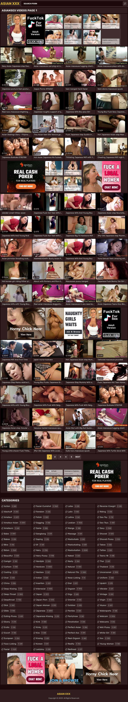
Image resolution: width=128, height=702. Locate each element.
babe (10, 534)
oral (73, 583)
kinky (42, 627)
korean (42, 644)
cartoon (11, 567)
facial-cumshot (47, 506)
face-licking (13, 644)
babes (10, 539)
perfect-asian (78, 627)
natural (75, 567)
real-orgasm (77, 638)
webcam (108, 616)
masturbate (76, 539)
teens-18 (107, 556)
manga (74, 528)
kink (41, 622)
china (10, 583)
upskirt (106, 583)
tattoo (106, 550)
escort (10, 633)
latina (74, 517)
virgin (106, 600)
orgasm (75, 589)
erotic (10, 627)
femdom (43, 512)
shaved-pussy (110, 539)
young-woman (110, 644)
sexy (106, 528)
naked (74, 556)
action (10, 506)
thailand (107, 567)
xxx (105, 638)
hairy (42, 550)
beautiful (12, 556)
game (42, 528)
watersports (109, 611)
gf (40, 545)
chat (9, 578)
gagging (43, 523)
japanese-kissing (48, 616)
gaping (42, 539)
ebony (10, 622)
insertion (43, 583)
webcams (107, 622)
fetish (42, 517)
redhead (75, 649)
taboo (106, 545)
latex (74, 506)
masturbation (78, 550)
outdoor (75, 605)
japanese (44, 611)
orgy (73, 594)
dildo (10, 611)
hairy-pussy (45, 556)
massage (75, 534)
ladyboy (43, 649)
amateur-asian (15, 523)
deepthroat (13, 600)
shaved (107, 534)
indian (42, 578)
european (12, 638)
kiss (41, 633)
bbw (9, 545)
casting (11, 572)
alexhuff (11, 512)
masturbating (77, 545)
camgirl (11, 561)
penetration (77, 622)
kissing (43, 638)
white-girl (108, 633)
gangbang (44, 534)
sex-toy (107, 517)
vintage (107, 594)
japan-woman (46, 605)
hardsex (43, 572)
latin (74, 512)
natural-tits (77, 572)
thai (105, 561)
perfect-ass (77, 633)
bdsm (10, 550)
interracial (44, 589)
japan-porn (45, 600)
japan (42, 594)
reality (74, 644)
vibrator (107, 589)
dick (9, 605)
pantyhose (76, 616)
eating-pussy (14, 616)
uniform (107, 578)
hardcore (44, 567)
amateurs (12, 528)
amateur (11, 517)
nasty (74, 561)
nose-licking (77, 578)
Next (77, 457)
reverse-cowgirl (111, 506)
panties (75, 611)
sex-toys (107, 523)
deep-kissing (13, 589)
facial (10, 649)
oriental (75, 600)
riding (106, 512)
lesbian (75, 523)
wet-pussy (108, 627)
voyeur (106, 605)
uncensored (109, 572)
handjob (43, 561)
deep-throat (13, 594)
